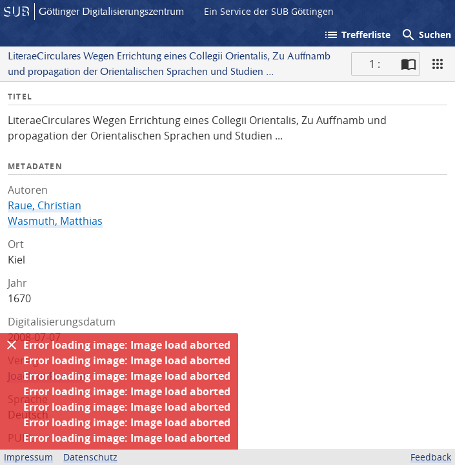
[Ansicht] (437, 64)
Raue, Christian (44, 205)
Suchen (426, 35)
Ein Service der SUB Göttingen (269, 11)
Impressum (28, 457)
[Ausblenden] (11, 344)
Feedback (430, 457)
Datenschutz (90, 457)
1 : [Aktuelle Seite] (374, 64)
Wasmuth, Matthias (55, 221)
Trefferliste (356, 35)
